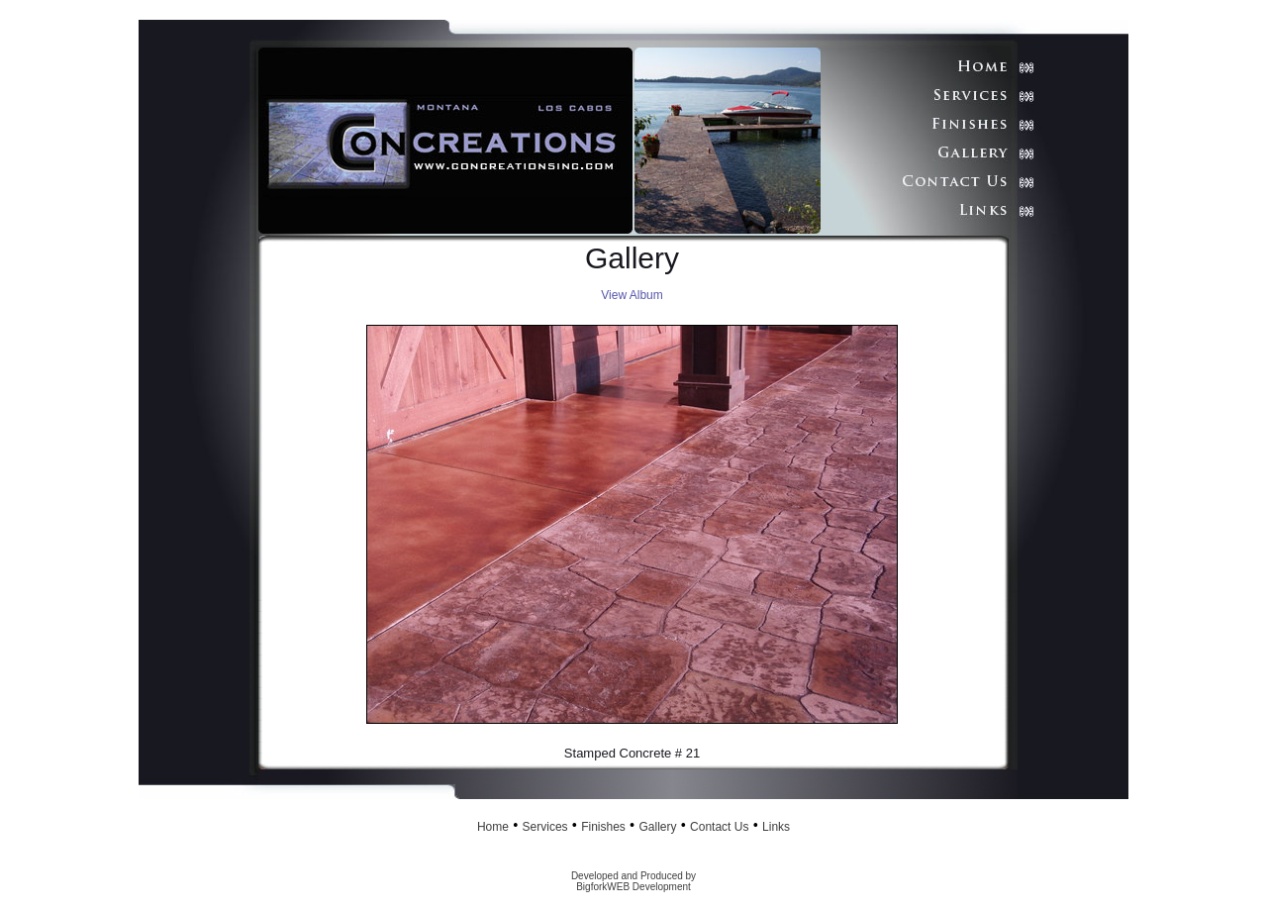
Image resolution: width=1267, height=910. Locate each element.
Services (545, 827)
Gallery (657, 827)
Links (776, 827)
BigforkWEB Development (633, 886)
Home (493, 827)
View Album (631, 295)
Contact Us (719, 827)
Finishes (603, 827)
